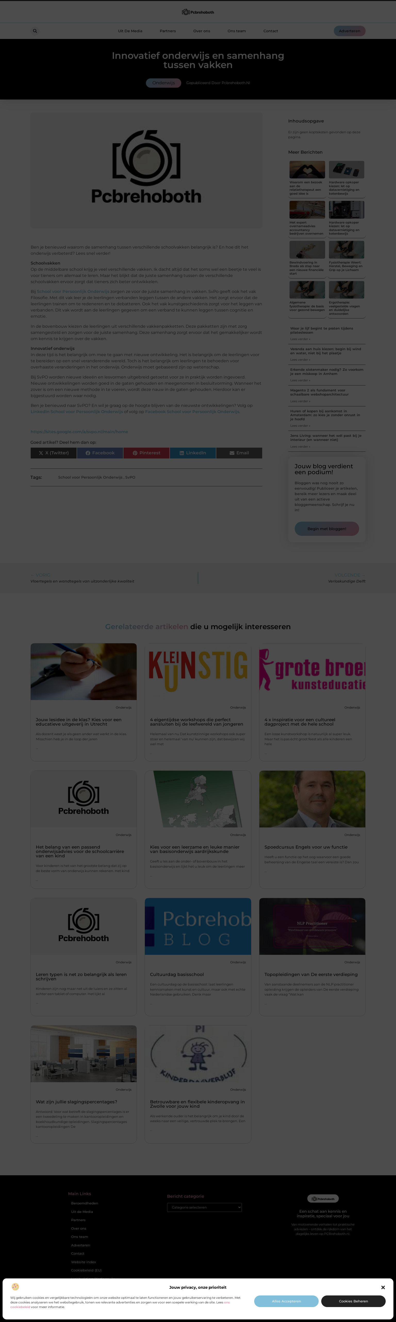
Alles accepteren (286, 1301)
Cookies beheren (353, 1301)
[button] (383, 1287)
